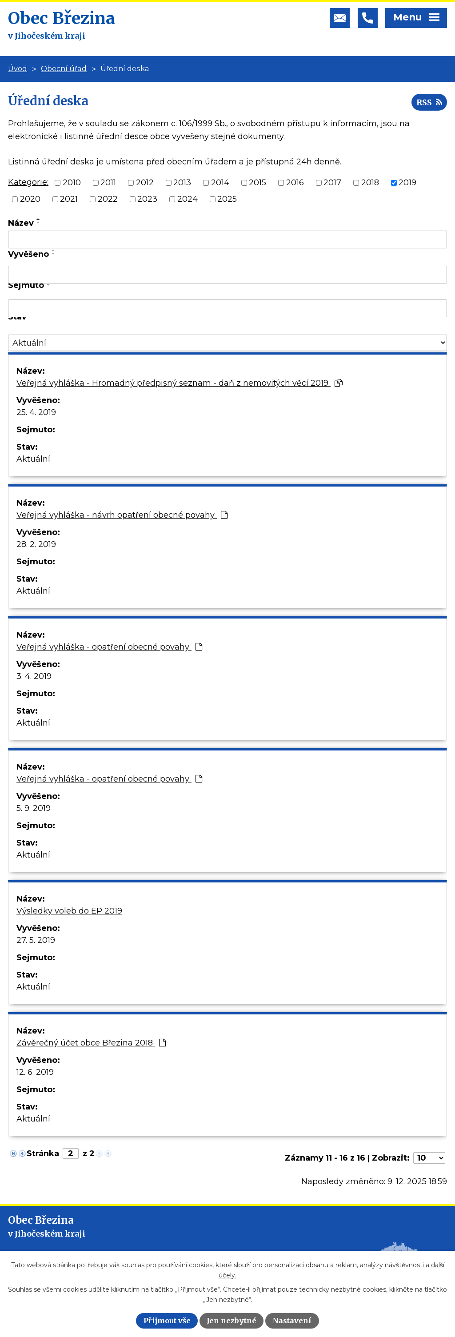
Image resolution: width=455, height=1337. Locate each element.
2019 (407, 183)
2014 (220, 183)
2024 (187, 199)
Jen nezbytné (231, 1320)
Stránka (43, 1153)
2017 (332, 183)
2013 (182, 183)
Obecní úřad (64, 68)
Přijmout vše (167, 1320)
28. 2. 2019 (36, 544)
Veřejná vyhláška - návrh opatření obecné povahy (122, 515)
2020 (30, 199)
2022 (108, 199)
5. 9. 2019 (33, 808)
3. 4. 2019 (34, 676)
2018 (370, 183)
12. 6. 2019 (35, 1072)
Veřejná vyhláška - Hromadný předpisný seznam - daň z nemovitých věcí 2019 (179, 383)
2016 (295, 183)
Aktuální (33, 459)
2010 (72, 183)
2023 (147, 199)
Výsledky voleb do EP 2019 (69, 911)
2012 (145, 183)
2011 (108, 183)
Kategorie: (28, 182)
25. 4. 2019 (36, 412)
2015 (257, 183)
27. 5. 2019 (35, 940)
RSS (429, 102)
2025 (227, 199)
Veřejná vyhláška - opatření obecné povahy (109, 647)
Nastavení (291, 1320)
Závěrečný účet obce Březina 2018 (91, 1043)
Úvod (17, 68)
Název (21, 223)
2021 (69, 199)
